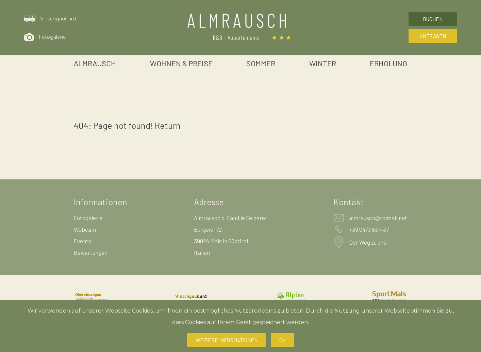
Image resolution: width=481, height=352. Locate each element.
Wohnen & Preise (181, 63)
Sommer (260, 63)
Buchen (433, 19)
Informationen (100, 202)
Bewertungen (90, 252)
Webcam (85, 229)
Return (168, 125)
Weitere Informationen (227, 340)
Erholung (388, 63)
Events (82, 240)
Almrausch (95, 63)
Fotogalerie (88, 217)
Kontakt (349, 202)
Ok (282, 340)
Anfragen (433, 36)
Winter (322, 63)
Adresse (209, 202)
